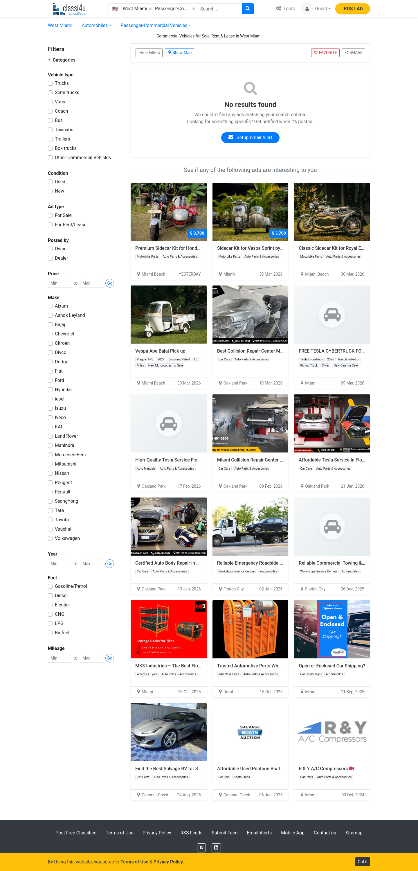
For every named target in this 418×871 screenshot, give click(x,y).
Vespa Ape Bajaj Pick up (160, 351)
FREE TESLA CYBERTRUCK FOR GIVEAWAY (343, 351)
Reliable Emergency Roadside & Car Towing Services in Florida (281, 563)
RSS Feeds (192, 833)
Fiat (59, 371)
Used (60, 181)
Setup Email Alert (250, 137)
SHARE (354, 52)
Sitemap (354, 833)
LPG (59, 623)
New (59, 191)
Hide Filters (149, 52)
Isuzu (60, 408)
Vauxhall (64, 529)
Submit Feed (224, 833)
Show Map (179, 52)
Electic (62, 605)
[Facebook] (201, 847)
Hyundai (63, 389)
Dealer (61, 258)
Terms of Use (119, 833)
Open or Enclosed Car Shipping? (332, 666)
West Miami (60, 25)
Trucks (62, 83)
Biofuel (62, 632)
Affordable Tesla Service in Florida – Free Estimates (352, 460)
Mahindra (64, 445)
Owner (61, 249)
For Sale (63, 215)
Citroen (62, 343)
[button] (316, 8)
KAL (59, 427)
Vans (60, 102)
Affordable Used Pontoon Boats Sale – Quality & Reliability (277, 768)
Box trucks (66, 148)
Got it (362, 861)
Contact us (325, 833)
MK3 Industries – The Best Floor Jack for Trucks (185, 666)
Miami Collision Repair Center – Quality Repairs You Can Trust (281, 460)
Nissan (62, 473)
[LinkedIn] (216, 847)
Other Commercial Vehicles (83, 157)
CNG (59, 614)
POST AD (353, 8)
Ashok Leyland (70, 315)
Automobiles (95, 25)
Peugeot (63, 482)
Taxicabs (64, 129)
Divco (60, 352)
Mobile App (293, 833)
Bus (59, 120)
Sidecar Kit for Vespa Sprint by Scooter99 (263, 248)
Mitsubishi (65, 464)
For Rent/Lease (71, 224)
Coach (61, 111)
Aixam (61, 306)
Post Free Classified (75, 833)
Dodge (61, 361)
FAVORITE (325, 52)
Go (109, 283)
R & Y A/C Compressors (326, 768)
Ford (59, 380)
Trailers (62, 139)
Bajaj (60, 324)
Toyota (62, 519)
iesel (59, 399)
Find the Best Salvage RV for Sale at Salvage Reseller (190, 768)
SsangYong (66, 501)
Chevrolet (64, 334)
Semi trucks (67, 92)
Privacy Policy (157, 833)
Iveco (60, 417)
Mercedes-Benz (71, 454)
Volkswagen (67, 538)
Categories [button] (61, 60)
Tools (285, 8)
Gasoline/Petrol (71, 586)
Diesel (61, 595)
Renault (63, 492)
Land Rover (66, 436)
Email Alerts (259, 833)
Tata (59, 510)
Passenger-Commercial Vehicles (154, 25)
